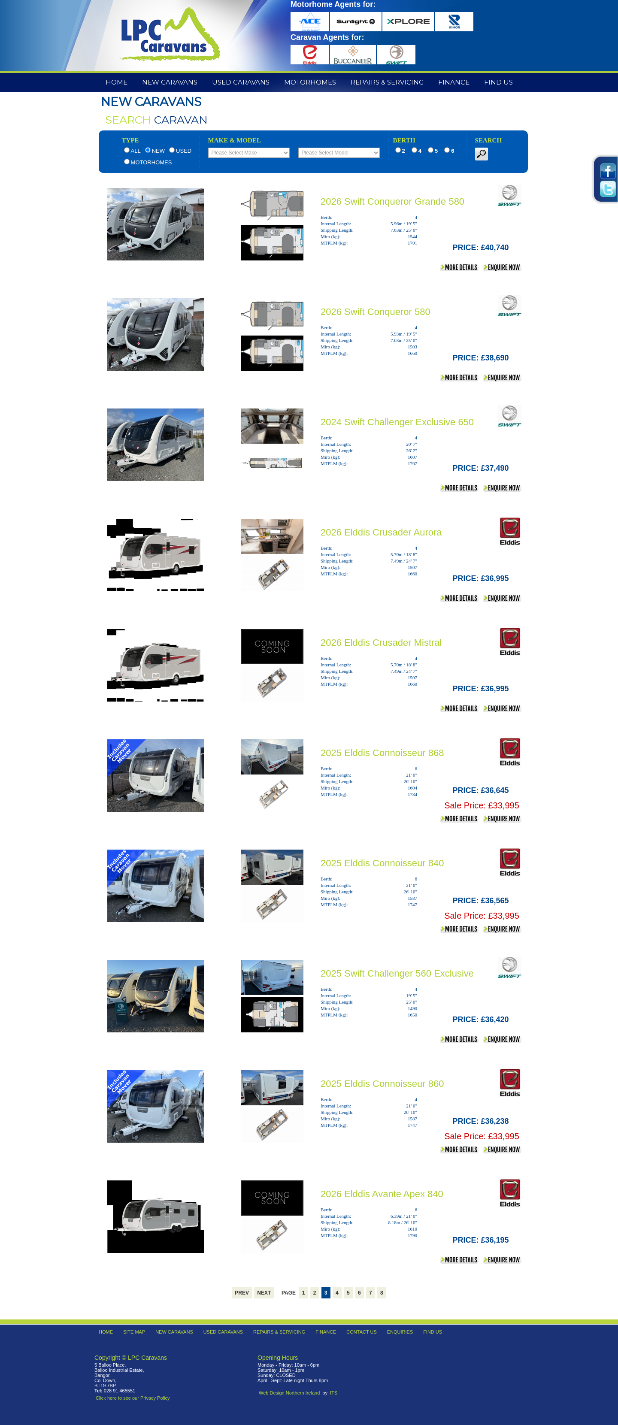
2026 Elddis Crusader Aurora (381, 532)
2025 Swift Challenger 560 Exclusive (397, 973)
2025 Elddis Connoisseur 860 (382, 1083)
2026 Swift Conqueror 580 (375, 311)
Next (264, 1293)
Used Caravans (241, 82)
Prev (242, 1293)
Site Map (134, 1331)
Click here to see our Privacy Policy (133, 1398)
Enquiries (400, 1331)
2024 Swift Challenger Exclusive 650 (397, 422)
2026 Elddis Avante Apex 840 (382, 1194)
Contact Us (361, 1331)
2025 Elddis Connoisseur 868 (382, 752)
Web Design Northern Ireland (289, 1392)
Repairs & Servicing (387, 82)
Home (116, 82)
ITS (333, 1392)
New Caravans (169, 82)
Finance (454, 82)
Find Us (498, 82)
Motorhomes (310, 82)
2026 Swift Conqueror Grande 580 (392, 201)
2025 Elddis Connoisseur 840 (382, 863)
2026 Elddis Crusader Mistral (381, 642)
